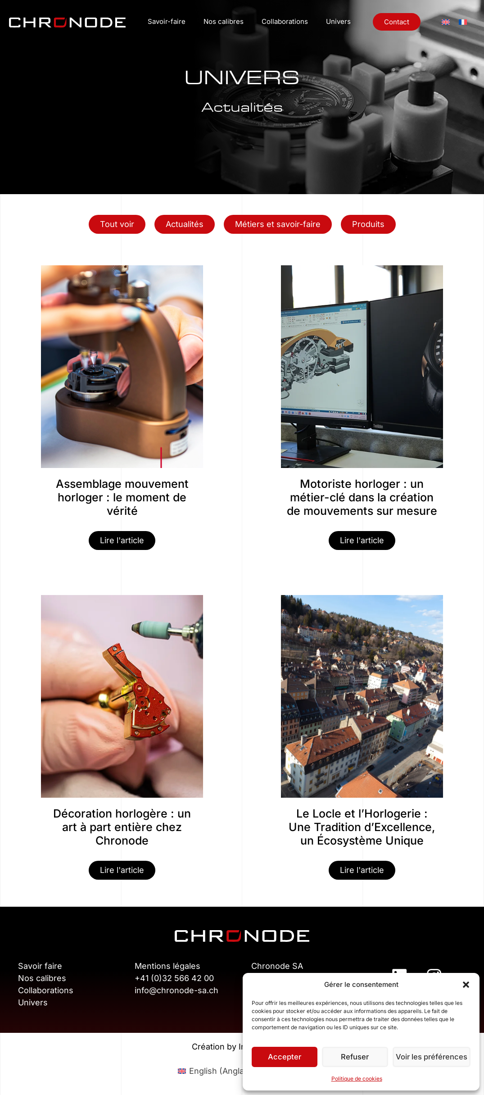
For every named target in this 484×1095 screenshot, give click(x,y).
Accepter (285, 1057)
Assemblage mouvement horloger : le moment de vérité (122, 497)
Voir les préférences (432, 1057)
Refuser (356, 1057)
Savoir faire (40, 966)
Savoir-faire (166, 21)
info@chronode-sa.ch (176, 990)
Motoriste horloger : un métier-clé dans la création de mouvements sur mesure (362, 497)
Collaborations (285, 21)
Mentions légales (167, 966)
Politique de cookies (356, 1078)
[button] (465, 984)
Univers (338, 21)
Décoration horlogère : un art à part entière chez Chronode (122, 827)
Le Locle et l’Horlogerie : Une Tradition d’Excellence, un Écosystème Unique (362, 827)
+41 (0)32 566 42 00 (174, 978)
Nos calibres (224, 21)
